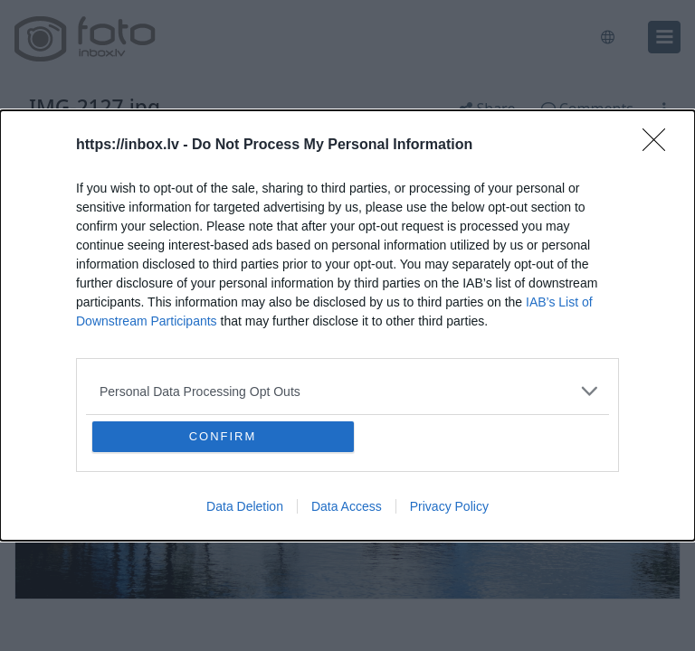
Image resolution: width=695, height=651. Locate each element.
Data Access (346, 506)
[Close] (660, 145)
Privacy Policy (449, 506)
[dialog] (347, 325)
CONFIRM (223, 436)
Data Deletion (244, 506)
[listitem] (347, 391)
